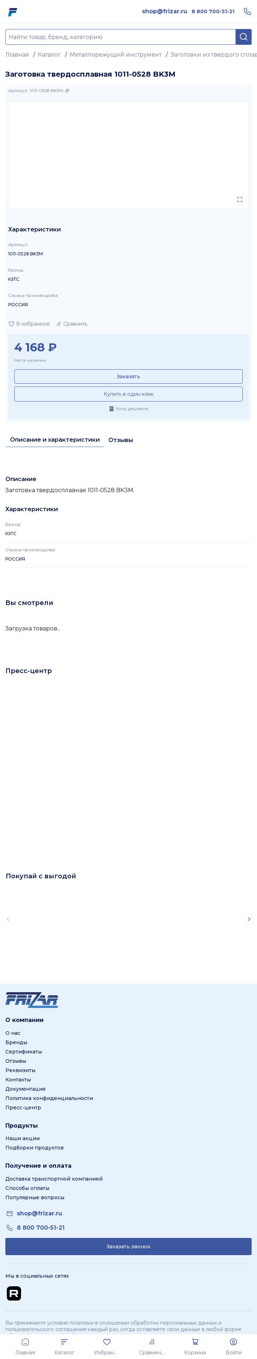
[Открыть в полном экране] (240, 199)
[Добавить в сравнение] (71, 324)
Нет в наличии (30, 360)
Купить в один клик (129, 394)
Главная (17, 54)
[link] (164, 11)
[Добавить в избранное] (29, 324)
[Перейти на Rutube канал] (14, 1293)
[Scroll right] (249, 919)
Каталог (49, 54)
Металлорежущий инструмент (116, 54)
